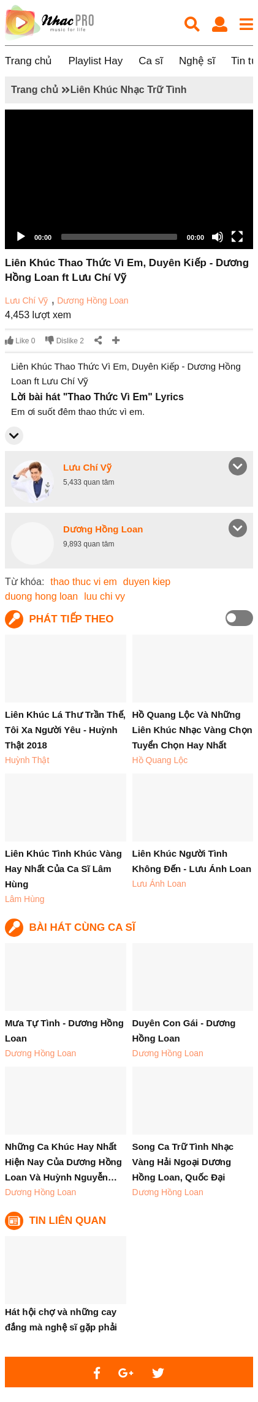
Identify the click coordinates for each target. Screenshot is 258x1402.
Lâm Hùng (25, 899)
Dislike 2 (64, 340)
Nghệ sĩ (197, 61)
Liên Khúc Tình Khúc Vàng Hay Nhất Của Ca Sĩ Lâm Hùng (63, 868)
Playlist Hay (95, 61)
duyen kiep (146, 581)
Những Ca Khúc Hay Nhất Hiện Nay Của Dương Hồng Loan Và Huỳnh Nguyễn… (63, 1161)
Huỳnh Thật (27, 760)
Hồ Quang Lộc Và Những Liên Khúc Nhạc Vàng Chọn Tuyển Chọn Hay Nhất (192, 729)
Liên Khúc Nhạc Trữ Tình (128, 89)
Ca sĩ (150, 61)
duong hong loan (41, 596)
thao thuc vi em (83, 581)
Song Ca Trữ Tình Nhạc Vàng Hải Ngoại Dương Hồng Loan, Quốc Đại (183, 1161)
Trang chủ (28, 61)
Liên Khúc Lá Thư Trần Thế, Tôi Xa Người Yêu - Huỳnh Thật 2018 (65, 729)
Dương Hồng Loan (92, 300)
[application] (129, 179)
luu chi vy (104, 596)
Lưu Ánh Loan (159, 884)
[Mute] (217, 237)
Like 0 (20, 340)
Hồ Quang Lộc (160, 760)
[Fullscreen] (237, 237)
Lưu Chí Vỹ (26, 300)
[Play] (21, 237)
